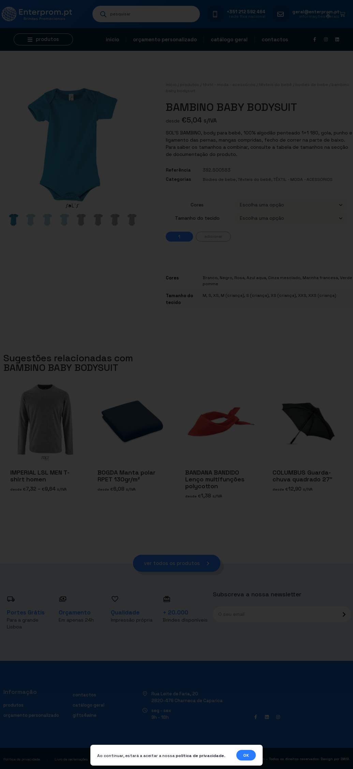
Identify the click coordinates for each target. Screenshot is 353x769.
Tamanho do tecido (197, 218)
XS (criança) (283, 295)
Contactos (275, 39)
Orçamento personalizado (165, 39)
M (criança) (232, 295)
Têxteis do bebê (275, 84)
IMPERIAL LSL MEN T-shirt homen (40, 475)
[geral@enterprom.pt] (280, 14)
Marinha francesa (320, 277)
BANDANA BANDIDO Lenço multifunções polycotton (215, 479)
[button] (43, 39)
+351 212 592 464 (246, 12)
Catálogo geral (229, 39)
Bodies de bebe (311, 84)
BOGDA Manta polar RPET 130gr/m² (127, 475)
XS (216, 295)
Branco (210, 277)
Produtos (189, 84)
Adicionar (213, 236)
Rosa (239, 277)
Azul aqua (256, 277)
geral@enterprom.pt (315, 12)
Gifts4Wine (85, 715)
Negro (226, 277)
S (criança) (257, 295)
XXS (302, 295)
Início (112, 39)
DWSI (344, 759)
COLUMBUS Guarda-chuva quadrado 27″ (303, 475)
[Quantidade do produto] (179, 237)
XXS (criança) (322, 295)
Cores (197, 205)
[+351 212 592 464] (215, 14)
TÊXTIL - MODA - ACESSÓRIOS (229, 84)
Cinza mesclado (284, 277)
